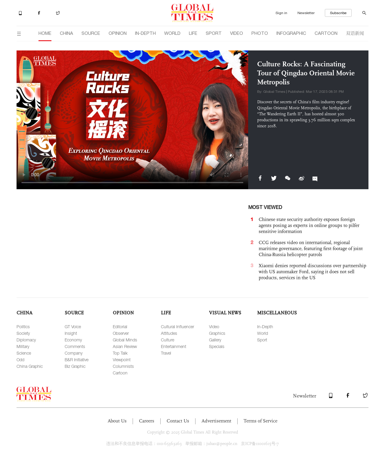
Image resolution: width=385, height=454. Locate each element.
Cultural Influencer (177, 326)
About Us (117, 421)
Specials (216, 346)
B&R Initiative (76, 359)
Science (24, 353)
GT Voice (73, 326)
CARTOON (326, 33)
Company (73, 353)
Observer (121, 333)
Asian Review (125, 346)
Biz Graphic (75, 366)
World (262, 333)
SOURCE (91, 33)
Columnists (123, 366)
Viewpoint (122, 359)
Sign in (281, 13)
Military (23, 346)
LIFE (193, 33)
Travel (166, 353)
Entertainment (173, 346)
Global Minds (125, 339)
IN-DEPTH (145, 33)
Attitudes (169, 333)
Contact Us (178, 421)
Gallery (215, 339)
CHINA (66, 33)
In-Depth (265, 326)
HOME (44, 33)
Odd (20, 359)
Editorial (120, 326)
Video (214, 326)
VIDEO (236, 33)
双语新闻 (355, 33)
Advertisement (216, 421)
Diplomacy (26, 339)
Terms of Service (260, 421)
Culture (167, 339)
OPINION (118, 33)
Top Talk (120, 353)
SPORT (214, 33)
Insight (71, 333)
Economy (73, 339)
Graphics (217, 333)
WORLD (172, 33)
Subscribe (338, 13)
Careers (146, 421)
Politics (23, 326)
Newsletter (306, 13)
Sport (262, 339)
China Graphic (30, 366)
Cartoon (120, 372)
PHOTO (259, 33)
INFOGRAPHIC (291, 33)
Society (23, 333)
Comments (75, 346)
